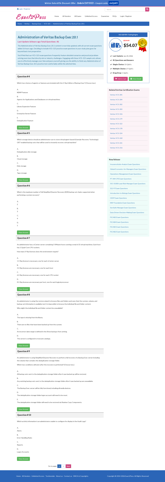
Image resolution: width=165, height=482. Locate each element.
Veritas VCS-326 (116, 114)
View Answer (23, 128)
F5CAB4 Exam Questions (119, 222)
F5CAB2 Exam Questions (119, 232)
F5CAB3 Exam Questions (119, 217)
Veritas (27, 24)
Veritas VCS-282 (116, 104)
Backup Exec (36, 24)
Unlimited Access (91, 16)
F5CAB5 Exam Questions (119, 227)
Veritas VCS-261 (116, 143)
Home (57, 16)
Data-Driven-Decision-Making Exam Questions (127, 212)
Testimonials (50, 476)
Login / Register (23, 9)
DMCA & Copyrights (80, 476)
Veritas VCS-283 (116, 109)
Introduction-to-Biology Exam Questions (125, 193)
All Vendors (66, 16)
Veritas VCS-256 (116, 148)
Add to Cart (120, 79)
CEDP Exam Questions (118, 198)
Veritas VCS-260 (116, 138)
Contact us (68, 476)
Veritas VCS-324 (116, 133)
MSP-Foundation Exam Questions (122, 203)
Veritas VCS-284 (116, 100)
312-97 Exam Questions (119, 188)
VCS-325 (47, 24)
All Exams (77, 16)
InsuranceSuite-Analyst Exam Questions (125, 164)
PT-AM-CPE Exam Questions (121, 179)
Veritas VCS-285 (116, 95)
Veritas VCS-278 (116, 128)
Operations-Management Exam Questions (125, 174)
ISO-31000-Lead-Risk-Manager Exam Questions (127, 184)
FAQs (115, 16)
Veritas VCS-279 (116, 119)
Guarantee (105, 16)
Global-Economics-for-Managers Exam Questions (128, 169)
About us (59, 476)
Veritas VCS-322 (116, 124)
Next (68, 466)
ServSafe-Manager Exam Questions (123, 208)
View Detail (135, 79)
